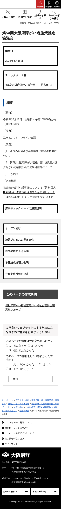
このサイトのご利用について (18, 422)
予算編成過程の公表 (17, 262)
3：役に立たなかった (21, 350)
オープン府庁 (13, 228)
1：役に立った (17, 345)
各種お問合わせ (39, 491)
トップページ (7, 400)
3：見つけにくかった (21, 369)
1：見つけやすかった (21, 364)
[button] (40, 4)
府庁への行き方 (10, 491)
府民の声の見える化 (17, 251)
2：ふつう (37, 345)
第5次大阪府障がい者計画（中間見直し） (29, 84)
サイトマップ (11, 444)
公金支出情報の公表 (17, 273)
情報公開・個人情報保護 (42, 400)
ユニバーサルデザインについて (19, 433)
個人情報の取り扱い (14, 438)
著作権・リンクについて (16, 428)
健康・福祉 (18, 407)
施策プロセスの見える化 (19, 239)
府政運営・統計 (22, 400)
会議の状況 (24, 411)
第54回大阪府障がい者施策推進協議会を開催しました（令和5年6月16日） (29, 192)
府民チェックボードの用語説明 (23, 208)
